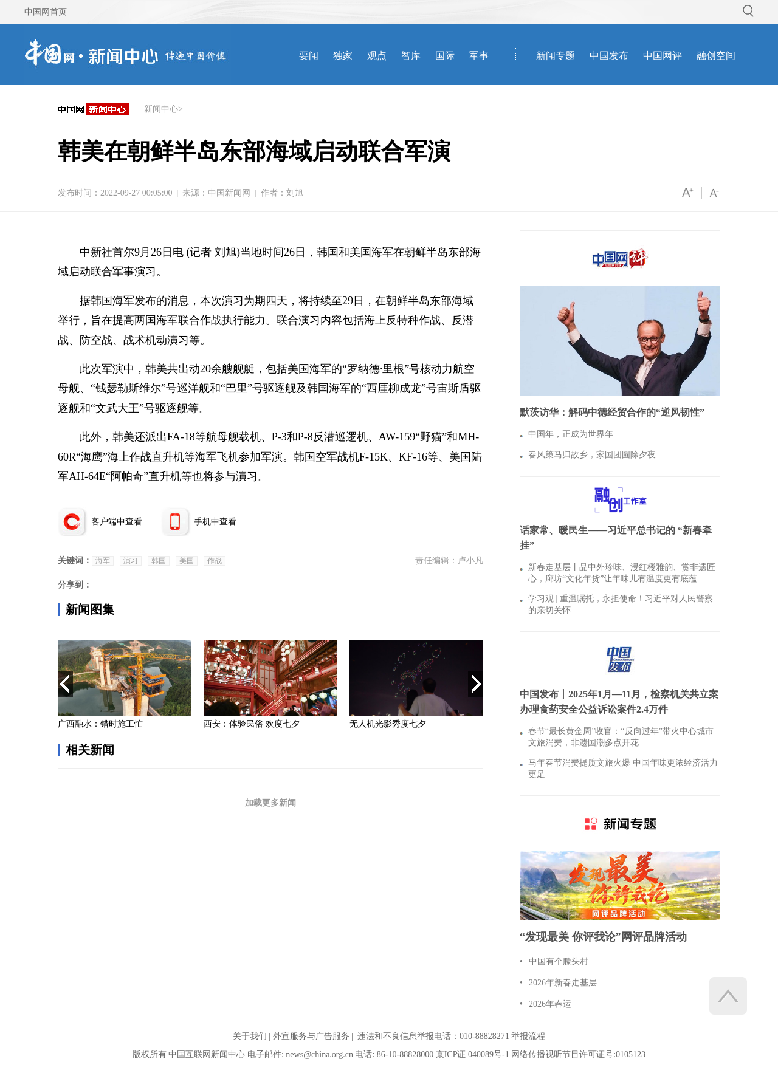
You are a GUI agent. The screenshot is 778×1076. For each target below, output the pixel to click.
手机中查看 (215, 521)
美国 (186, 561)
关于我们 (250, 1036)
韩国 (158, 561)
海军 (102, 561)
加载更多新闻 (270, 802)
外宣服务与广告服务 (311, 1036)
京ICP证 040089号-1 (472, 1054)
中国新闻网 (229, 192)
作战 (214, 561)
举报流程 (528, 1036)
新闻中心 (161, 109)
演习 (130, 561)
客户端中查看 (116, 521)
